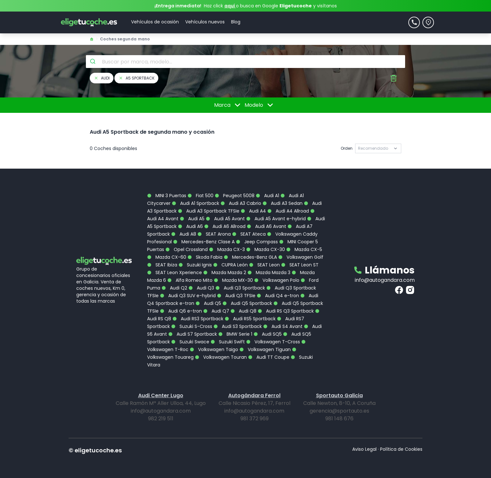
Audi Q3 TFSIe (236, 295)
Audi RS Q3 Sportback (286, 311)
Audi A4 (253, 211)
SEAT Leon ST (300, 265)
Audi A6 (190, 226)
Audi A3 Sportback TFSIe (208, 211)
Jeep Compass (257, 242)
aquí (230, 6)
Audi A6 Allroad (225, 226)
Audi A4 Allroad (288, 211)
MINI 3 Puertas (166, 195)
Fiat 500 (200, 195)
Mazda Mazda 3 (268, 272)
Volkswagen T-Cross (273, 342)
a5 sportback (136, 78)
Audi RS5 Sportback (250, 318)
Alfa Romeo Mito (189, 280)
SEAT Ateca (249, 234)
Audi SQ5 (268, 334)
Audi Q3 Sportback (240, 288)
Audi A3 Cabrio (241, 203)
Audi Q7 (216, 311)
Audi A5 (192, 218)
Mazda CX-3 (227, 249)
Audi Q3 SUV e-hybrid (188, 295)
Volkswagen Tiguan (265, 349)
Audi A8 (183, 234)
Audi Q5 (208, 303)
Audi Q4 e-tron (278, 295)
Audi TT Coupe (268, 357)
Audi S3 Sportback (237, 326)
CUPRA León (230, 265)
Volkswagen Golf (300, 257)
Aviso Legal (364, 449)
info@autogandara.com (385, 280)
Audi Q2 (174, 288)
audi (102, 78)
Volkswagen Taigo (214, 349)
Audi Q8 (243, 311)
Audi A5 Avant (225, 218)
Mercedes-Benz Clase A (204, 242)
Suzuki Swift (228, 342)
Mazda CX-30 (265, 249)
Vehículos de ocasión (155, 22)
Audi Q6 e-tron (181, 311)
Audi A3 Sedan (282, 203)
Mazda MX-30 (233, 280)
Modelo (260, 105)
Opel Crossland (186, 249)
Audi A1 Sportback (195, 203)
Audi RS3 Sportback (197, 318)
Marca (228, 105)
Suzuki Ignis (195, 265)
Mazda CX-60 (166, 257)
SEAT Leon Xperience (174, 272)
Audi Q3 (201, 288)
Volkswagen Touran (221, 357)
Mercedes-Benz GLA (250, 257)
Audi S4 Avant (283, 326)
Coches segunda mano (125, 39)
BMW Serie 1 (235, 334)
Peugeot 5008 (234, 195)
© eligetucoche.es (95, 450)
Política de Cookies (401, 449)
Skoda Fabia (204, 257)
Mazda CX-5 (304, 249)
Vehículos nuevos (205, 22)
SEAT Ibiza (162, 265)
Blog (235, 22)
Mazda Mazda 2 (224, 272)
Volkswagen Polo (276, 280)
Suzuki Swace (190, 342)
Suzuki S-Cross (191, 326)
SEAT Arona (214, 234)
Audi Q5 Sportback (247, 303)
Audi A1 (267, 195)
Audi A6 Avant (266, 226)
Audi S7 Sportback (192, 334)
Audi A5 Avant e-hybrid (276, 218)
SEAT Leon (264, 265)
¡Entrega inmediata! (177, 6)
